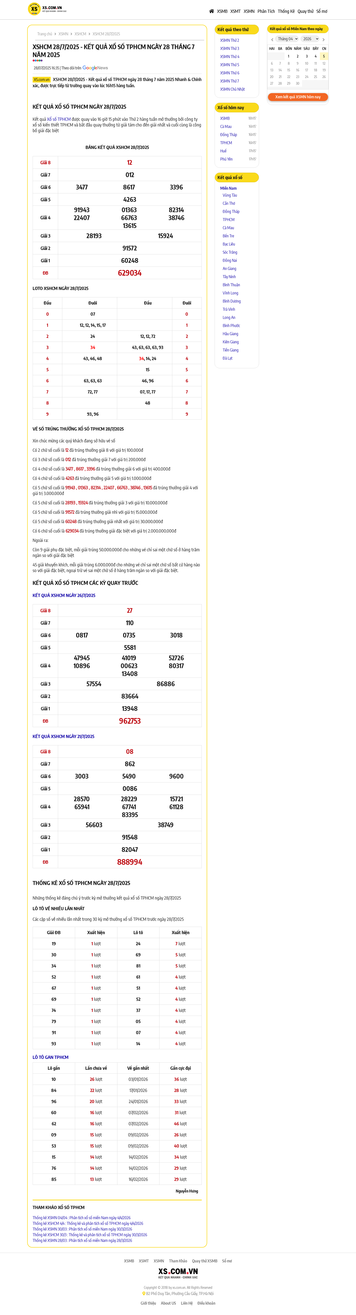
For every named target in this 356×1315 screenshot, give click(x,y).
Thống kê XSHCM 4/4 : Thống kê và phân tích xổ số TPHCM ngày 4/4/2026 (88, 1223)
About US (168, 1303)
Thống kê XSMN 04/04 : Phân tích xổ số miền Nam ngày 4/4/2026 (82, 1217)
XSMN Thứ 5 (229, 64)
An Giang (229, 268)
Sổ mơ (321, 11)
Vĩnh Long (230, 292)
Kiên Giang (231, 341)
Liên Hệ (187, 1303)
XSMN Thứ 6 (229, 72)
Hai (271, 48)
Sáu (307, 48)
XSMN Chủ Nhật (232, 89)
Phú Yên (226, 159)
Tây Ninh (229, 276)
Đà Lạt (227, 358)
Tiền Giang (231, 350)
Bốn (289, 48)
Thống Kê (286, 11)
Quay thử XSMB (204, 1260)
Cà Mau (226, 126)
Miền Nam (228, 188)
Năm (297, 48)
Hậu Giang (230, 333)
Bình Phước (231, 325)
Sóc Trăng (230, 252)
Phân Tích (266, 11)
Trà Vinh (229, 309)
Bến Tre (228, 235)
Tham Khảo (178, 1260)
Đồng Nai (230, 260)
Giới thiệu (148, 1303)
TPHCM (226, 143)
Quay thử (305, 11)
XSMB (222, 11)
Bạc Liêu (229, 244)
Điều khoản (206, 1303)
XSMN (249, 11)
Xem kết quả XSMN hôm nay (298, 96)
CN (324, 48)
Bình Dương (232, 301)
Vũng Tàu (230, 195)
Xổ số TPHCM (59, 119)
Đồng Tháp (228, 134)
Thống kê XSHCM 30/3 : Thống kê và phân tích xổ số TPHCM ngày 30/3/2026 (90, 1234)
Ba (280, 48)
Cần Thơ (229, 203)
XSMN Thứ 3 (229, 48)
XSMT (235, 11)
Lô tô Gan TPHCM (50, 1057)
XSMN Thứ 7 (229, 81)
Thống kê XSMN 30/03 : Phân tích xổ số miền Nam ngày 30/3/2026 (82, 1229)
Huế (223, 151)
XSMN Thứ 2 (229, 40)
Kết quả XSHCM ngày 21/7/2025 (63, 736)
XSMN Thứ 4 (229, 56)
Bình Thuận (231, 284)
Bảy (316, 48)
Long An (229, 317)
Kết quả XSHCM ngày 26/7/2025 (64, 595)
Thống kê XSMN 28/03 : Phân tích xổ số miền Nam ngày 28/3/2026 (82, 1240)
